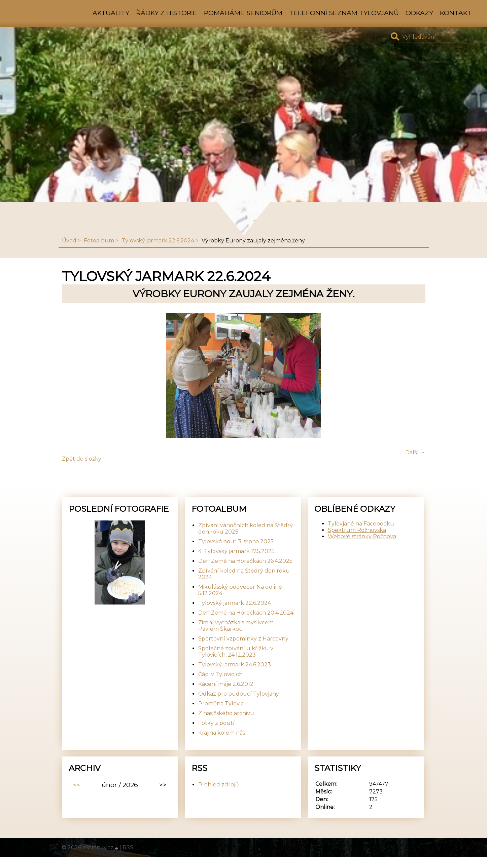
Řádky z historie (166, 13)
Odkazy (419, 13)
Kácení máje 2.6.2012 (225, 684)
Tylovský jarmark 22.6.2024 (157, 240)
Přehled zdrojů (218, 784)
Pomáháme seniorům (243, 13)
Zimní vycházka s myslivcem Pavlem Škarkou (236, 625)
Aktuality (111, 13)
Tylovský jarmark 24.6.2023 (234, 664)
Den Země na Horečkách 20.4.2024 (245, 613)
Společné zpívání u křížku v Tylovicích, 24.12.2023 (235, 651)
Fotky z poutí (216, 723)
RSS (128, 847)
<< (76, 785)
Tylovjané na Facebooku (361, 523)
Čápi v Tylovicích (220, 674)
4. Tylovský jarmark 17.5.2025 (236, 551)
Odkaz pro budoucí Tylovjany (238, 694)
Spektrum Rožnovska (357, 530)
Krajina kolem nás (221, 733)
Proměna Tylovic (221, 703)
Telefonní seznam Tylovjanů (344, 13)
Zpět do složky (81, 459)
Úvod (69, 240)
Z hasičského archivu (226, 713)
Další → (415, 452)
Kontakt (456, 13)
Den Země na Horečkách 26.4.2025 (245, 561)
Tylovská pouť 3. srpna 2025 (236, 541)
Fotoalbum (99, 240)
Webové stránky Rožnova (362, 536)
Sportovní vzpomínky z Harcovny (243, 638)
